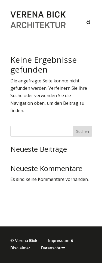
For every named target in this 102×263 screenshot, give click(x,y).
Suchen (82, 131)
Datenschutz (53, 248)
